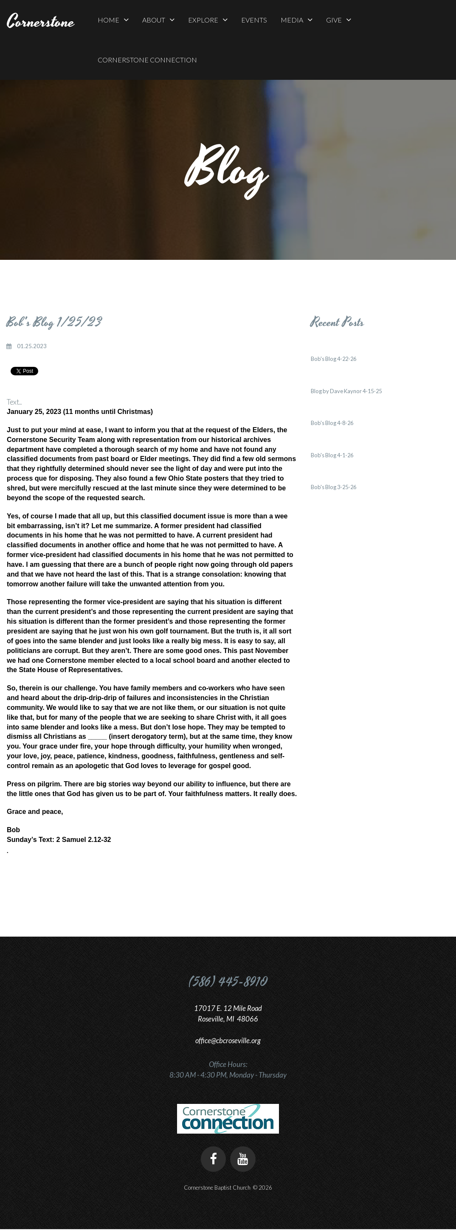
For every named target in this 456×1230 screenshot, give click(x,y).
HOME (113, 20)
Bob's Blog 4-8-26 (333, 422)
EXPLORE (208, 20)
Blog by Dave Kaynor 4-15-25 (348, 391)
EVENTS (254, 20)
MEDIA (296, 20)
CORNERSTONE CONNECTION (147, 60)
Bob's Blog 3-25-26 (335, 487)
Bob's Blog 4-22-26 (335, 358)
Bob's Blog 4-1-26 (333, 455)
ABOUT (158, 20)
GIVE (338, 20)
